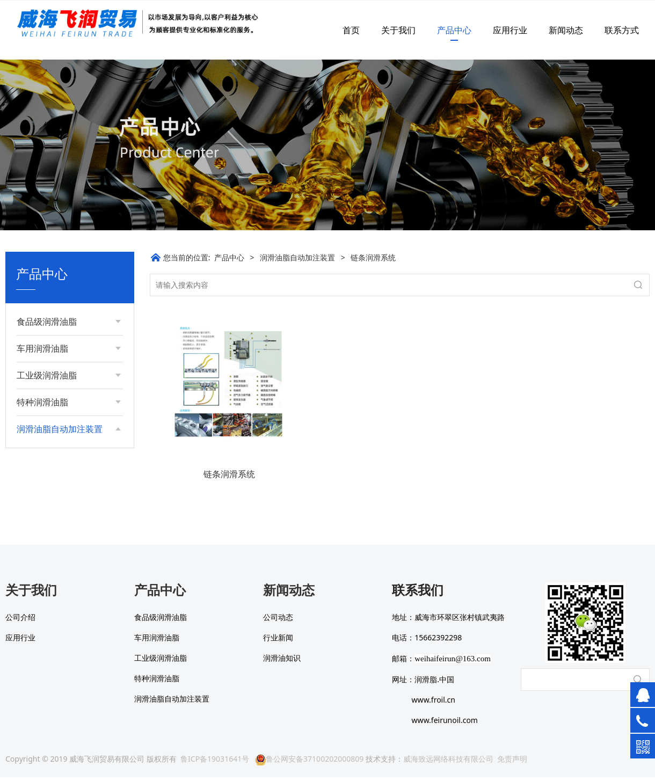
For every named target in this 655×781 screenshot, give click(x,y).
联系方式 (622, 30)
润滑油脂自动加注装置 (60, 429)
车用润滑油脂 (42, 348)
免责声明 (512, 762)
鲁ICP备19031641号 (214, 762)
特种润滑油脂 (42, 402)
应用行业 (510, 30)
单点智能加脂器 (53, 451)
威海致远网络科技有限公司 (448, 762)
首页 (351, 30)
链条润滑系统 (49, 488)
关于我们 (398, 30)
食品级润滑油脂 (47, 321)
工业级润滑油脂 (47, 375)
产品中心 (454, 30)
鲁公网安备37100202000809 (309, 762)
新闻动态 (566, 30)
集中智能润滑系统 (57, 469)
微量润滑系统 (49, 506)
